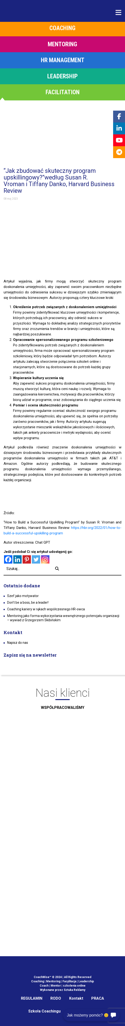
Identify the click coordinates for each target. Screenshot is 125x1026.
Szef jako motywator (23, 596)
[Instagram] (45, 559)
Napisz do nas (17, 643)
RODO (55, 998)
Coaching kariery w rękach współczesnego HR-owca (46, 609)
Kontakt (76, 998)
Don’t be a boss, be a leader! (27, 602)
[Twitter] (36, 559)
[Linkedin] (17, 559)
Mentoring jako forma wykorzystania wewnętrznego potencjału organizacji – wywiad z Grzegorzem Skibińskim (63, 618)
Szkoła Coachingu (44, 1011)
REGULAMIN (31, 998)
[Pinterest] (27, 559)
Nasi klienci (62, 700)
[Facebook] (8, 559)
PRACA (97, 998)
